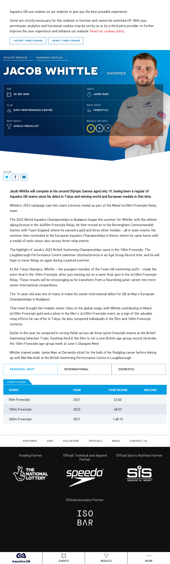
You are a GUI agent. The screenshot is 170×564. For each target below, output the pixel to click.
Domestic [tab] (126, 369)
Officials (95, 440)
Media (116, 440)
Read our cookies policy (107, 31)
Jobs (49, 440)
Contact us (138, 440)
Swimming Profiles (51, 57)
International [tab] (76, 369)
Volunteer (71, 440)
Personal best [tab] (22, 369)
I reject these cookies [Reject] (66, 40)
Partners (30, 440)
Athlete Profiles (17, 57)
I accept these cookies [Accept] (27, 40)
